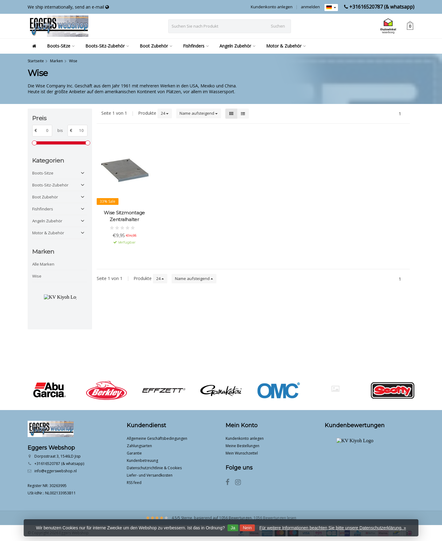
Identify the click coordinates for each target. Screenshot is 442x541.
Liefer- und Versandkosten (150, 475)
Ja (233, 527)
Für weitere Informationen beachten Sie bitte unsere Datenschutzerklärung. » (332, 527)
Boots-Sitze (61, 46)
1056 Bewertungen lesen (275, 517)
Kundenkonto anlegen (272, 7)
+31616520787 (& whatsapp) (381, 6)
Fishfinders (196, 46)
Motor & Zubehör (286, 46)
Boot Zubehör (156, 46)
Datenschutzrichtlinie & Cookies (154, 467)
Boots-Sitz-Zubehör (107, 46)
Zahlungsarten (139, 445)
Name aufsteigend (199, 113)
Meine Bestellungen (242, 445)
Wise (36, 276)
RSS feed (134, 482)
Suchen (278, 26)
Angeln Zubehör (237, 46)
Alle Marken (43, 264)
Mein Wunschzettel (242, 453)
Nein (247, 527)
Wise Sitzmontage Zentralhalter (124, 216)
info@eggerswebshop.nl (55, 471)
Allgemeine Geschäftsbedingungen (157, 438)
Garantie (134, 453)
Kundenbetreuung (142, 460)
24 (165, 113)
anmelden (310, 7)
